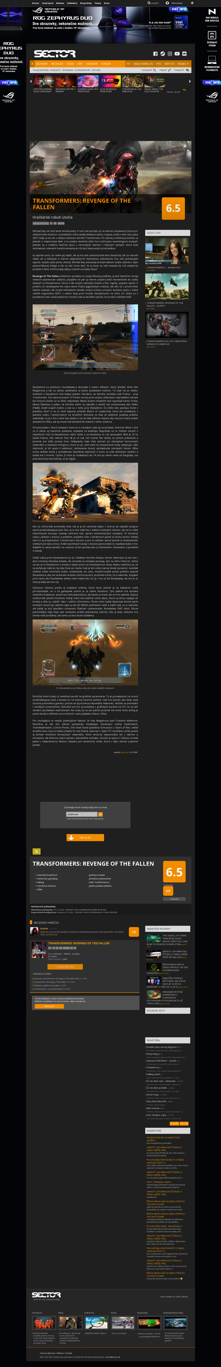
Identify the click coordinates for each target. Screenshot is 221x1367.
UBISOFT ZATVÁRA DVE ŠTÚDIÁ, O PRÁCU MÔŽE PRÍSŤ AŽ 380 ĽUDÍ (175, 954)
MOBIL (182, 63)
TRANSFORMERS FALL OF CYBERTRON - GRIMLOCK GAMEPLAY (167, 342)
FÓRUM (106, 63)
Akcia (54, 956)
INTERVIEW (67, 70)
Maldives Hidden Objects (96, 1333)
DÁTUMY (96, 70)
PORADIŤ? (179, 70)
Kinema (60, 3)
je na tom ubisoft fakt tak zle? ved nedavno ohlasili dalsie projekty (165, 1154)
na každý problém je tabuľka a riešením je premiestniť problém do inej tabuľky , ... (165, 1220)
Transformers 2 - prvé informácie (48, 989)
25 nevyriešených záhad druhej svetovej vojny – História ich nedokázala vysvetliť (174, 1337)
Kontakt (69, 1353)
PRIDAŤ (163, 70)
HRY (80, 63)
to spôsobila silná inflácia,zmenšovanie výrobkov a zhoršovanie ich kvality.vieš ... (164, 1230)
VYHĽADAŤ (147, 70)
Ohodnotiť (174, 899)
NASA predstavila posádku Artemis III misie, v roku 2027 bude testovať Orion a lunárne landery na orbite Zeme (44, 1338)
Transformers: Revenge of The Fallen (50, 982)
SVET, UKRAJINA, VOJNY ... (159, 1181)
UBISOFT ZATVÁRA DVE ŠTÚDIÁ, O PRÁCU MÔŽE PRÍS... (164, 1149)
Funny (98, 3)
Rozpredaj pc (153, 1053)
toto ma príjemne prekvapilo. (159, 1143)
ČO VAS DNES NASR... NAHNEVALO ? (165, 1226)
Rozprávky (86, 3)
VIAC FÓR (184, 1123)
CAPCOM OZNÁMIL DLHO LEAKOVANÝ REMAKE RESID (42, 91)
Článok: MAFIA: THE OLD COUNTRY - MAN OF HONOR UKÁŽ (153, 92)
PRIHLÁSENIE (176, 3)
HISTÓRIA (44, 70)
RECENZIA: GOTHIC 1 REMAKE (66, 90)
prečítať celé (52, 934)
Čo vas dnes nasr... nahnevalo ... (162, 1080)
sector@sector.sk (113, 1357)
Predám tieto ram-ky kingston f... (163, 1047)
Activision (58, 954)
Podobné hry (153, 1067)
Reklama (60, 1353)
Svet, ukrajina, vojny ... (157, 1114)
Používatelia (168, 885)
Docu (106, 3)
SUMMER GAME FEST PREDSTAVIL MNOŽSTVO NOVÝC (88, 91)
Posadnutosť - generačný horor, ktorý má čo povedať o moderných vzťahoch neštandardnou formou (70, 1338)
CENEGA (67, 954)
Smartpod (47, 3)
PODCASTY (55, 70)
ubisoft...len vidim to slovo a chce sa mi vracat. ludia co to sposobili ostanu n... (167, 1267)
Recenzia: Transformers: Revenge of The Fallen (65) (56, 978)
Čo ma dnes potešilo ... (158, 1087)
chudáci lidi (151, 1197)
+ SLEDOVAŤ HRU (65, 966)
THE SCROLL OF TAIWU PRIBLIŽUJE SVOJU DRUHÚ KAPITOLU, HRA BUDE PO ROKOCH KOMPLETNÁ (167, 940)
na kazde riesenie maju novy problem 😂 (165, 1278)
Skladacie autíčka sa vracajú (46, 985)
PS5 (158, 63)
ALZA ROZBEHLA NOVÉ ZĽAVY (108, 90)
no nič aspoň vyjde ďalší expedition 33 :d (164, 1177)
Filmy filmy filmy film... (157, 1101)
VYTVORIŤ (174, 1123)
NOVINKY (42, 63)
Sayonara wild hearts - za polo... (162, 1060)
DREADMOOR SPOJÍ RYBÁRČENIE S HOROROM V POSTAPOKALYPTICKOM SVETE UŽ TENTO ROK (165, 997)
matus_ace (124, 752)
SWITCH (169, 63)
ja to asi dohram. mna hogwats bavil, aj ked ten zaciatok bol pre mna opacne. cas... (167, 1255)
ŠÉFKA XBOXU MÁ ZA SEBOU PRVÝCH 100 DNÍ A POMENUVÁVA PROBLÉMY (167, 968)
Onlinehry (72, 3)
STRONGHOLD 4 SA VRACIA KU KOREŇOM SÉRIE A (131, 91)
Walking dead (153, 1074)
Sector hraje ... (154, 1094)
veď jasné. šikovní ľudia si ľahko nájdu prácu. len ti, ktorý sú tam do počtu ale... (166, 1242)
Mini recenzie (153, 1108)
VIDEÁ (70, 63)
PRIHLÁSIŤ (49, 1006)
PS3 (55, 223)
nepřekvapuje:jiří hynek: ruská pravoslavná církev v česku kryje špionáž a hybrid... (166, 1186)
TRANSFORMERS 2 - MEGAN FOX (163, 267)
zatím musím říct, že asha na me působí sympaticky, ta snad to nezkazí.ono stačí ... (165, 1208)
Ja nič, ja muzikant (119, 1333)
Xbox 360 (61, 223)
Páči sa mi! (85, 837)
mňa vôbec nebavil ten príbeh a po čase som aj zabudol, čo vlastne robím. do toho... (167, 1166)
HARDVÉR (92, 63)
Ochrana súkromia (47, 1353)
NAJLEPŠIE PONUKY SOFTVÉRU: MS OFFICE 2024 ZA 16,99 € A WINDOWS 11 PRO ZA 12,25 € (166, 982)
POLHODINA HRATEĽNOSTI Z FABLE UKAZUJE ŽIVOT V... (165, 1161)
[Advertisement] (110, 115)
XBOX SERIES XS (143, 63)
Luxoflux (76, 954)
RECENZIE (57, 63)
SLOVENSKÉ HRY (82, 70)
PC (128, 63)
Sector (35, 3)
